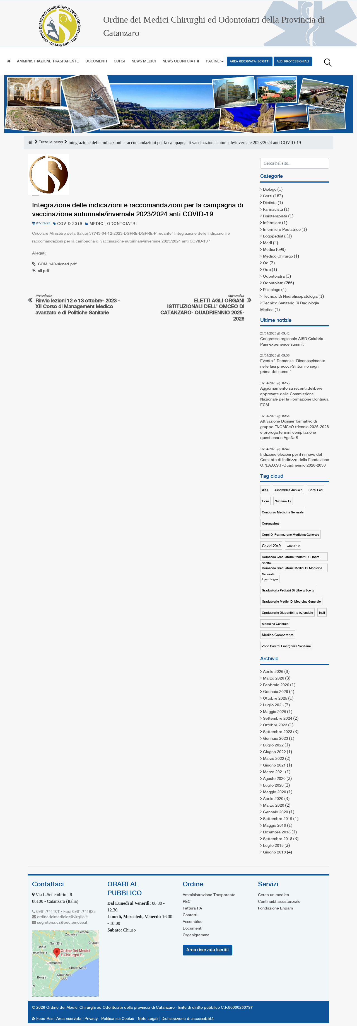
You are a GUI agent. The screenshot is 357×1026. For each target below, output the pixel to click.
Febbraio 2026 (276, 685)
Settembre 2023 (277, 732)
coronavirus (270, 523)
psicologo (271, 290)
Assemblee (192, 922)
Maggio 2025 (274, 712)
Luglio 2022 (273, 745)
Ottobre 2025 (275, 698)
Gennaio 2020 (275, 812)
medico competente (278, 635)
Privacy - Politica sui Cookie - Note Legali (121, 1019)
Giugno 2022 (274, 752)
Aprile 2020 (273, 799)
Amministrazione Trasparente (48, 61)
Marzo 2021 (273, 772)
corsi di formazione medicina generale (290, 535)
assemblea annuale (288, 490)
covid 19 (293, 546)
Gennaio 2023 (275, 739)
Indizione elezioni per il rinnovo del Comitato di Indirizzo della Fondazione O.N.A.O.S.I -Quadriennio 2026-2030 (294, 460)
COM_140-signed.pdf (57, 264)
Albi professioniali (293, 61)
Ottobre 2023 (275, 725)
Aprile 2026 (273, 672)
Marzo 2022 (273, 759)
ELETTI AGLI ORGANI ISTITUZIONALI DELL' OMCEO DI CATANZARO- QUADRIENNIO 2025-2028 (201, 307)
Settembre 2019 (277, 819)
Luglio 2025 (273, 705)
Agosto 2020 (274, 779)
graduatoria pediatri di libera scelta (288, 590)
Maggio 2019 (274, 826)
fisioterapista (275, 216)
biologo (269, 189)
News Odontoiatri (181, 61)
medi (267, 243)
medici (97, 224)
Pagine (212, 61)
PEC (186, 902)
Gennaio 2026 (275, 692)
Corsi (119, 61)
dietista (270, 203)
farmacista (273, 210)
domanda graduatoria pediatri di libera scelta (290, 558)
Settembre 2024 (277, 719)
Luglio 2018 (273, 846)
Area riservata (68, 1019)
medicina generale (275, 624)
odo (267, 270)
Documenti (96, 61)
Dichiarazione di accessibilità (187, 1019)
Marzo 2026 (273, 678)
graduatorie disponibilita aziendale (287, 613)
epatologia (270, 579)
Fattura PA (192, 908)
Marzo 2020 (273, 805)
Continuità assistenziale (279, 902)
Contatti (190, 915)
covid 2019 (69, 224)
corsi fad (315, 490)
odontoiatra (274, 276)
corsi (267, 196)
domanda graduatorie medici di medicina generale (292, 569)
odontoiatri (122, 224)
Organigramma (196, 935)
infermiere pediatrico (282, 230)
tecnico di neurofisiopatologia (290, 297)
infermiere (272, 223)
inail (322, 613)
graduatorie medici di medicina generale (291, 601)
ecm (265, 501)
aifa (265, 490)
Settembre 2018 (277, 839)
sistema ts (283, 501)
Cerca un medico (273, 895)
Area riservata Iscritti (249, 61)
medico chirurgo (278, 256)
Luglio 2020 (273, 785)
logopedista (274, 236)
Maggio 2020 (274, 792)
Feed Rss (43, 1019)
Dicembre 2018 (277, 832)
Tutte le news (51, 142)
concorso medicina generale (282, 512)
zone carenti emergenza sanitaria (286, 646)
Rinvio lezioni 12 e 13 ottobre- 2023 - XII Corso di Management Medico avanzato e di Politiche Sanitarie (78, 305)
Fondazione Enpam (275, 908)
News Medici (144, 61)
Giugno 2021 (274, 765)
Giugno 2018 (274, 852)
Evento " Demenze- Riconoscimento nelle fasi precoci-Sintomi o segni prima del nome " (292, 366)
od (266, 263)
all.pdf (43, 271)
